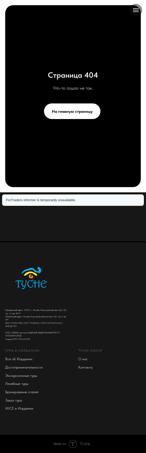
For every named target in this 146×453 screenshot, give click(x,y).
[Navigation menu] (136, 10)
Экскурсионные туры (21, 375)
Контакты (85, 367)
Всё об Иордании (18, 359)
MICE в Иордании (19, 408)
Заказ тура (13, 400)
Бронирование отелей (22, 392)
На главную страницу (72, 111)
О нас (83, 359)
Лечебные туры (16, 384)
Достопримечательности (24, 367)
